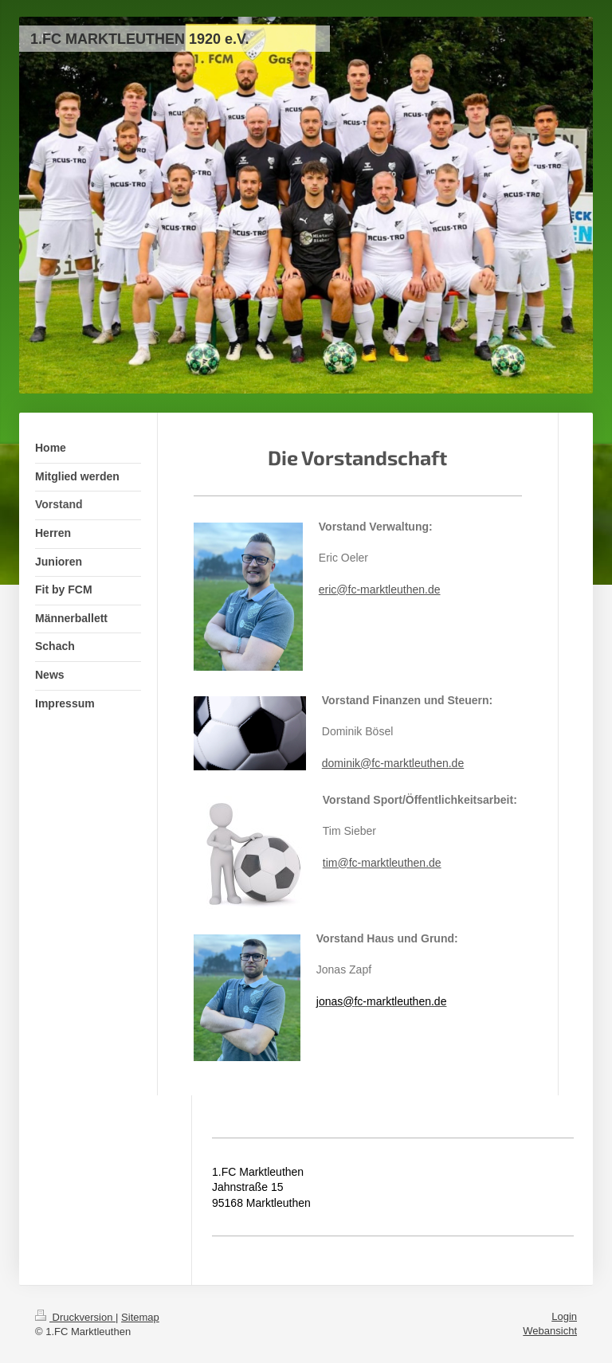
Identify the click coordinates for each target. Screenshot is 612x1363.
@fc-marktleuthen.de (388, 589)
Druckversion (75, 1317)
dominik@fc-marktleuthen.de (393, 763)
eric (328, 589)
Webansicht (550, 1331)
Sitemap (140, 1317)
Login (564, 1316)
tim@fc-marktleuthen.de (382, 862)
